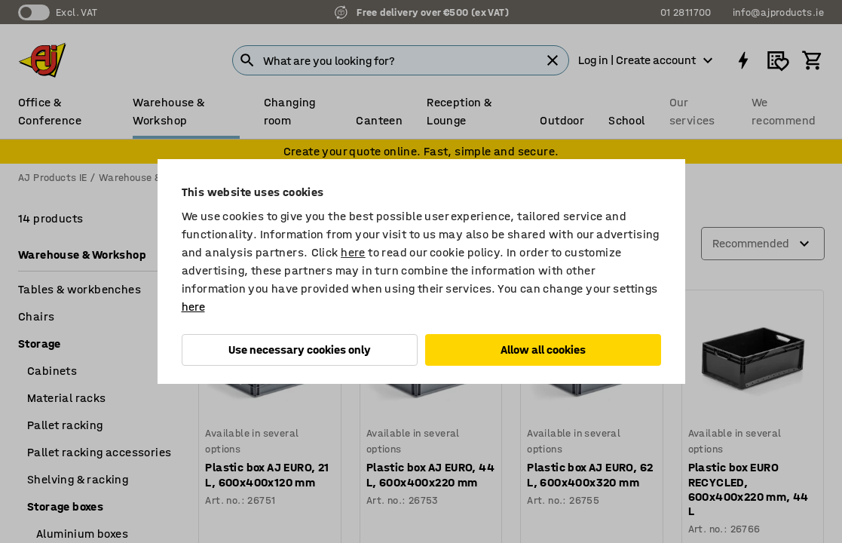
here (353, 252)
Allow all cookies (543, 349)
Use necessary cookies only (299, 349)
